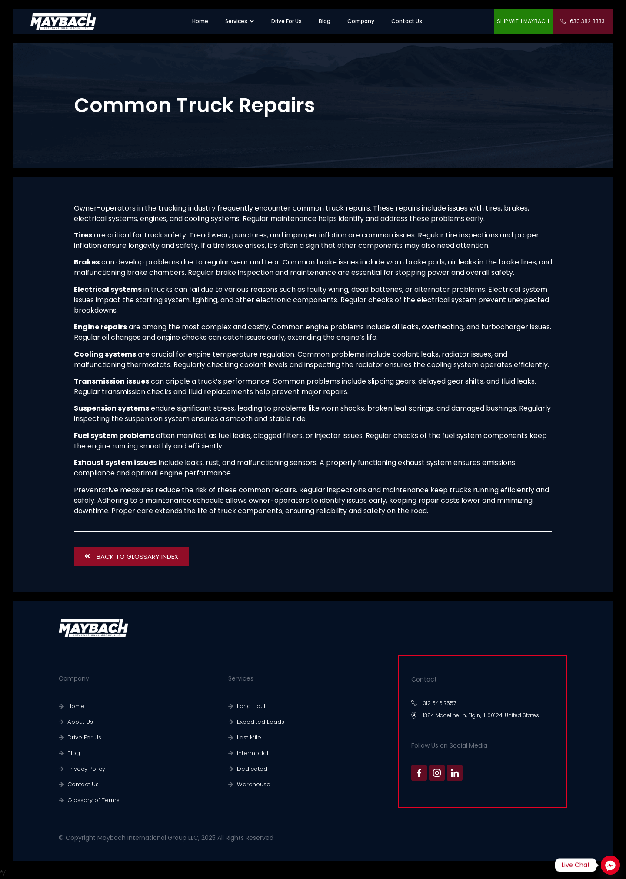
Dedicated (250, 769)
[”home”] (200, 21)
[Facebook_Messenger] (610, 865)
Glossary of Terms (90, 800)
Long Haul (249, 706)
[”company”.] (360, 21)
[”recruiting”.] (286, 21)
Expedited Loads (258, 722)
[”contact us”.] (406, 21)
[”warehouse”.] (324, 21)
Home (75, 706)
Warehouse (251, 785)
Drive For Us (82, 738)
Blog (73, 753)
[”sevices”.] (236, 21)
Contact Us (81, 785)
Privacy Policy (84, 769)
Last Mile (248, 738)
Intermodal (251, 753)
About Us (79, 722)
